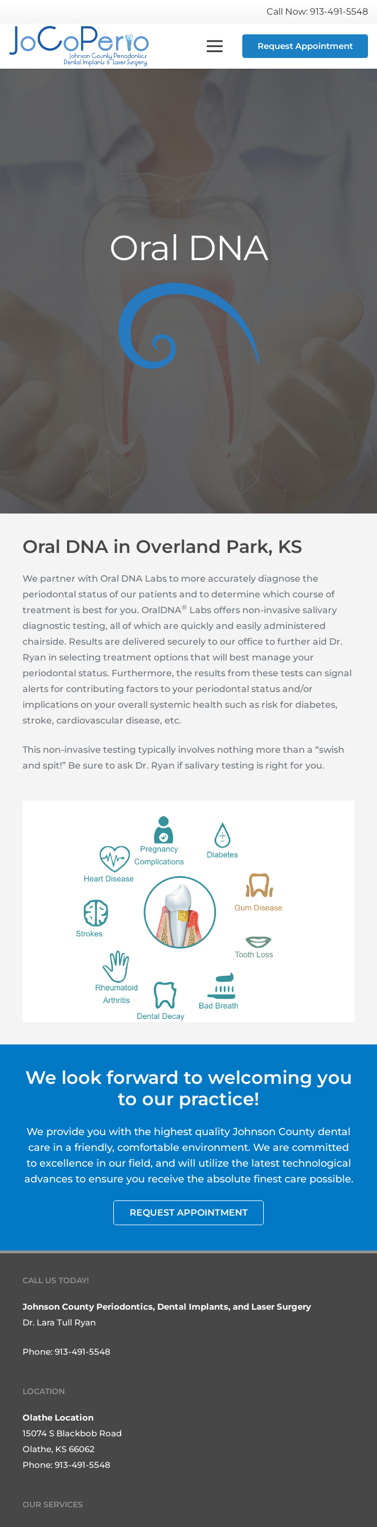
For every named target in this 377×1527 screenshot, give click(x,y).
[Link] (79, 46)
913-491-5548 (82, 1351)
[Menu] (214, 46)
